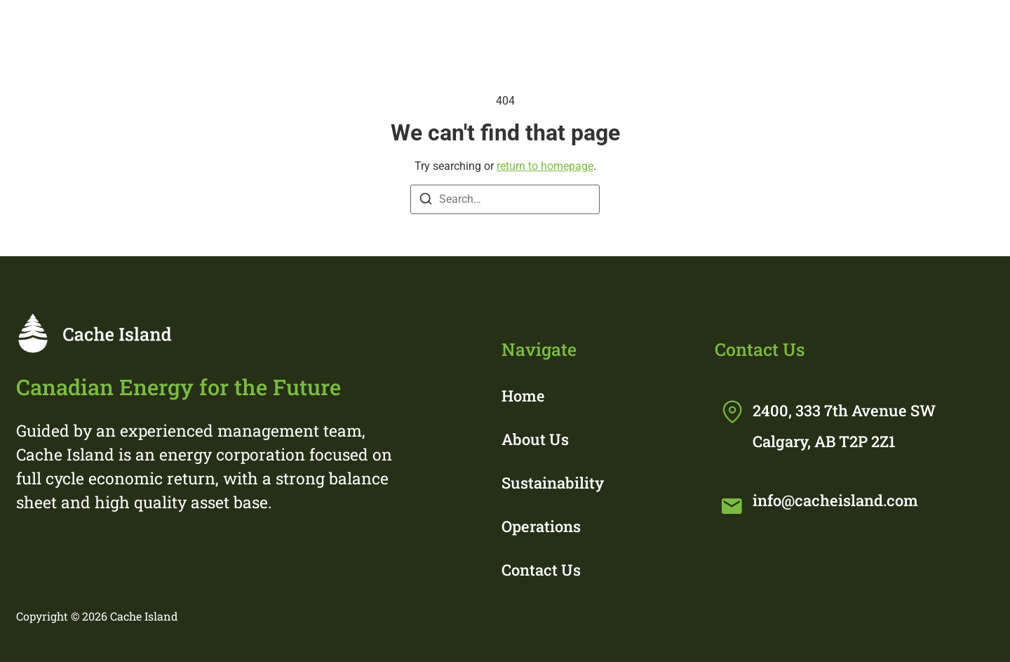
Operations (810, 30)
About (515, 30)
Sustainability (654, 30)
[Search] (426, 201)
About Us (535, 439)
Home (401, 30)
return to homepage (545, 166)
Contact (945, 30)
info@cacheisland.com (835, 500)
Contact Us (541, 570)
